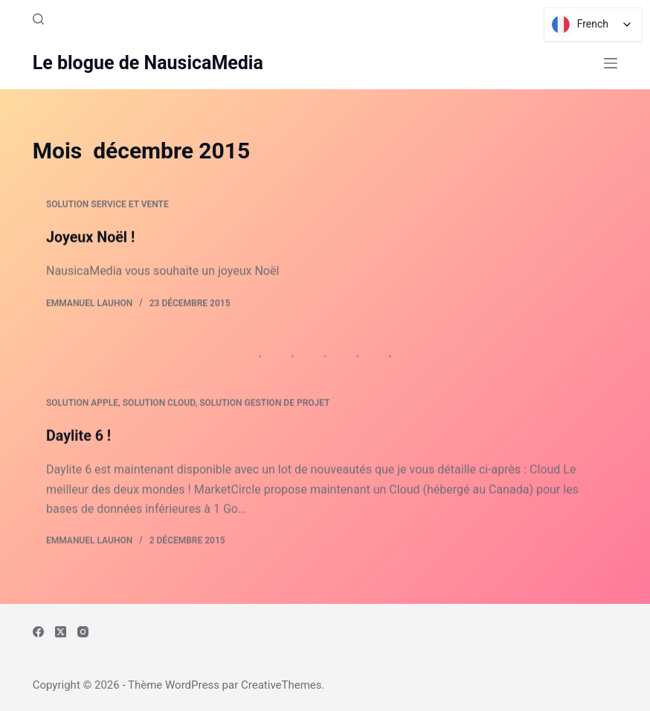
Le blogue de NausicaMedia (148, 63)
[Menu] (610, 63)
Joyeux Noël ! (91, 238)
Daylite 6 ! (79, 439)
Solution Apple (82, 407)
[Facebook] (38, 631)
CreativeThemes (281, 685)
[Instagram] (83, 631)
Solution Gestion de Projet (264, 407)
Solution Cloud (159, 407)
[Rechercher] (38, 19)
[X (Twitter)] (60, 631)
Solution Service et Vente (107, 205)
